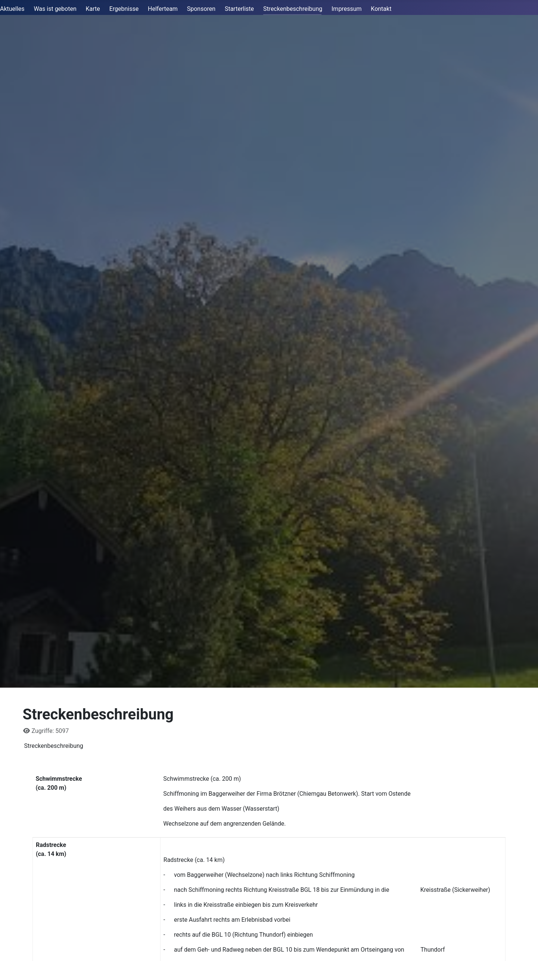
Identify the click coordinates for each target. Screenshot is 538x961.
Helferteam (163, 8)
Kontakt (381, 8)
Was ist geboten (55, 8)
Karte (93, 8)
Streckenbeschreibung (292, 8)
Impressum (347, 8)
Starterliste (239, 8)
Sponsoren (201, 8)
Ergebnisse (124, 8)
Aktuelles (12, 8)
